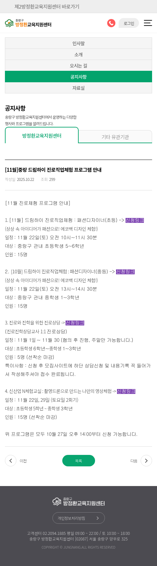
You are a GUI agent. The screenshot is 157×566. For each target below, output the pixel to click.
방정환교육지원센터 (42, 135)
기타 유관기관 (115, 136)
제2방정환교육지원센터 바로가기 (46, 6)
